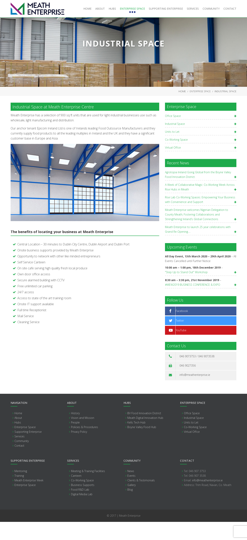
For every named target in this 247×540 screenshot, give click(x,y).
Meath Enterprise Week (28, 498)
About (18, 436)
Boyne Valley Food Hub (141, 445)
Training (19, 494)
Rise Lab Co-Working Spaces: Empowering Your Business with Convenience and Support (200, 218)
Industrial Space (175, 142)
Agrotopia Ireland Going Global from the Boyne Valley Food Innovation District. (198, 192)
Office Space (173, 134)
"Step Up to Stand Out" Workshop (186, 290)
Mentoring (20, 489)
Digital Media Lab (81, 512)
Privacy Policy (79, 450)
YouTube (181, 348)
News (130, 489)
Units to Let (172, 150)
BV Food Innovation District (144, 431)
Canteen (76, 494)
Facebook (182, 329)
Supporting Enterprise (28, 450)
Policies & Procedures (84, 445)
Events (131, 494)
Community (21, 459)
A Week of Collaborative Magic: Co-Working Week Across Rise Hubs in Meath (200, 205)
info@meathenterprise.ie (194, 393)
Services (19, 454)
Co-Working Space (176, 158)
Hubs (17, 440)
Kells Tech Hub (136, 440)
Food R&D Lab (80, 508)
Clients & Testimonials (141, 498)
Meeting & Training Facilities (88, 489)
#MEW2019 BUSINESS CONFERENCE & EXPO (192, 303)
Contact (19, 464)
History (75, 431)
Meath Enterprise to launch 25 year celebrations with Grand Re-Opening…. (198, 247)
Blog (130, 508)
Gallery (131, 503)
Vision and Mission (82, 436)
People (75, 440)
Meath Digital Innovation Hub (145, 436)
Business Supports (82, 503)
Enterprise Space (200, 109)
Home (182, 109)
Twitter (180, 339)
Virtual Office (173, 165)
